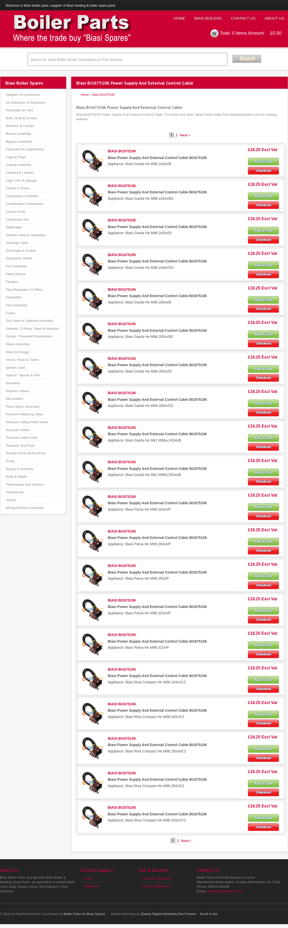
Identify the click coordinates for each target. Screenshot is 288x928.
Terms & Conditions (156, 878)
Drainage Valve (17, 243)
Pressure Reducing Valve (24, 414)
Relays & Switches (19, 469)
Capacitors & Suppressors (25, 149)
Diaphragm (14, 227)
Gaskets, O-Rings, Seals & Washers (32, 328)
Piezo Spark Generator (23, 406)
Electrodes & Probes (21, 251)
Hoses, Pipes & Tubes (22, 360)
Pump (10, 461)
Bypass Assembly (19, 141)
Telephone (91, 886)
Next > (185, 135)
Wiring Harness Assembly (25, 508)
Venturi (11, 500)
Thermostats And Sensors (25, 484)
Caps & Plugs (16, 157)
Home (179, 18)
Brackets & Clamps (20, 126)
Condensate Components (24, 204)
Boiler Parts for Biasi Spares (84, 914)
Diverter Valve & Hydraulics (26, 235)
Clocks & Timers (18, 188)
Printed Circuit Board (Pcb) (25, 453)
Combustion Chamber (22, 196)
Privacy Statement (155, 886)
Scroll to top (209, 914)
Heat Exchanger (18, 352)
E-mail (88, 878)
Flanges (12, 282)
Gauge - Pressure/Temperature (29, 336)
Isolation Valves (17, 391)
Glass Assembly (17, 344)
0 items (239, 33)
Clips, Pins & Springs (21, 180)
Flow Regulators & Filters (24, 289)
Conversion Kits (17, 219)
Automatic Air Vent (19, 110)
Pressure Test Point (20, 445)
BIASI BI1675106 (122, 151)
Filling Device (16, 274)
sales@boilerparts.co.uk (225, 891)
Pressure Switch (18, 430)
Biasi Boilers (208, 18)
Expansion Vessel (19, 258)
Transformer (15, 492)
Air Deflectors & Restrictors (26, 102)
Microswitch (14, 399)
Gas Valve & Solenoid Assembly (29, 321)
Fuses (10, 313)
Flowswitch (14, 297)
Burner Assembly (18, 134)
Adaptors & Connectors (23, 95)
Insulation (13, 383)
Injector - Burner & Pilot (23, 375)
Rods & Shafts (16, 477)
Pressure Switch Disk (21, 438)
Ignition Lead (15, 367)
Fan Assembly (16, 266)
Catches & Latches (20, 173)
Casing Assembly (18, 165)
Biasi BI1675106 (103, 95)
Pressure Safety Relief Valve (27, 422)
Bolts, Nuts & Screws (21, 118)
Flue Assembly (17, 305)
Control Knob (15, 212)
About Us (274, 18)
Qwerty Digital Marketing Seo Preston (168, 914)
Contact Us (243, 18)
